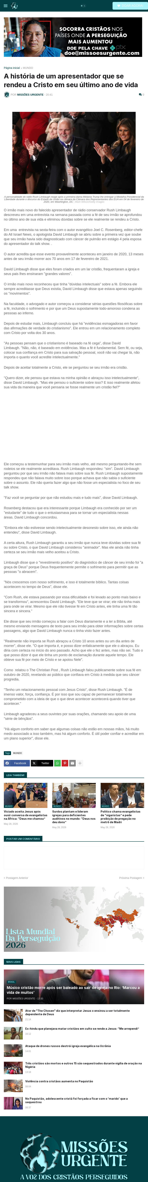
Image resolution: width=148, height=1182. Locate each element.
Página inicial (12, 68)
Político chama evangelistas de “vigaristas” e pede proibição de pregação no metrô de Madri (120, 817)
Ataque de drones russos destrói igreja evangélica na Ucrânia (68, 1046)
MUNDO (28, 68)
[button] (5, 6)
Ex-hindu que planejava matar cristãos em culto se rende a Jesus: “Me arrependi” (82, 1028)
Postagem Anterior (17, 877)
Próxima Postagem (130, 877)
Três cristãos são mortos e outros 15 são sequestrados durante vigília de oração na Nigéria (83, 1065)
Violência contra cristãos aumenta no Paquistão (59, 1081)
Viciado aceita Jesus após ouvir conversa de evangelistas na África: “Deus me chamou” (25, 815)
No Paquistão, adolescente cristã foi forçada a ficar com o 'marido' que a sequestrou (76, 1100)
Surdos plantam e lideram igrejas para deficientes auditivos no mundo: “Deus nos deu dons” (74, 817)
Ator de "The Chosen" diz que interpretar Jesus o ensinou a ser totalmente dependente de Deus (77, 1012)
